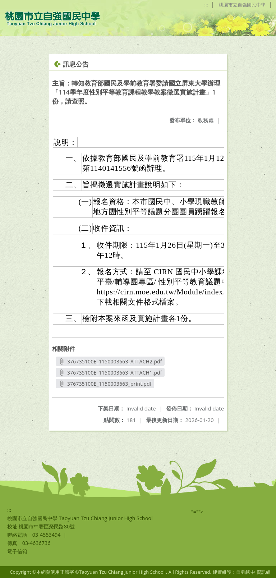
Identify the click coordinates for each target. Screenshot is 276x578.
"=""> (197, 511)
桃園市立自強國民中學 (241, 4)
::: (205, 4)
